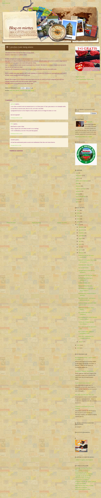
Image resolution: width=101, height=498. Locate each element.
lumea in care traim (81, 188)
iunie (80, 244)
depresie (17, 90)
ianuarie (81, 341)
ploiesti (78, 194)
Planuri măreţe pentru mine (85, 286)
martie (80, 250)
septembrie (82, 235)
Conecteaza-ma (6, 3)
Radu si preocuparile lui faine (82, 489)
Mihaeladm (89, 122)
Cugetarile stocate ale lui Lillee (83, 476)
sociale (77, 199)
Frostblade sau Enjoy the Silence (83, 468)
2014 (78, 219)
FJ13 (12, 124)
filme (77, 183)
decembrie (81, 227)
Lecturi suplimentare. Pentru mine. (85, 79)
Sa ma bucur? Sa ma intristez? (83, 383)
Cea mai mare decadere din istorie (87, 275)
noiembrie (81, 230)
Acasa (3, 1)
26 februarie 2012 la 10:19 (16, 133)
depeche (78, 178)
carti (77, 173)
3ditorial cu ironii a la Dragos (82, 477)
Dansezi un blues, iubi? (84, 283)
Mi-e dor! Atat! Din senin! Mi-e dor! (84, 394)
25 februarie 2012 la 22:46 (16, 117)
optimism (22, 90)
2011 (78, 345)
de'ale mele (12, 90)
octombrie (81, 233)
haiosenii (78, 186)
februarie (81, 252)
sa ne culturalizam (80, 196)
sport (77, 201)
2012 (78, 224)
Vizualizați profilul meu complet (83, 136)
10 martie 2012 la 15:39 (16, 145)
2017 (78, 210)
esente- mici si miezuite (82, 181)
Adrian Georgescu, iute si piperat (84, 459)
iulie (80, 241)
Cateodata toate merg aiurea (21, 47)
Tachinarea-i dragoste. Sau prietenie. (84, 371)
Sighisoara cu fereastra (81, 487)
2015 (78, 216)
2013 (78, 221)
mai (80, 247)
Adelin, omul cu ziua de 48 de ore (84, 474)
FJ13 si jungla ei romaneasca (82, 470)
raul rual (13, 104)
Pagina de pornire (36, 222)
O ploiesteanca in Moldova (82, 479)
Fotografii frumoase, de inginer (83, 481)
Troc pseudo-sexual (83, 267)
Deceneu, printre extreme (81, 472)
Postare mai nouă (11, 222)
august (80, 238)
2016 (78, 213)
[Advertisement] (20, 207)
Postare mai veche (62, 222)
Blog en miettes (21, 28)
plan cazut (27, 90)
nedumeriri (78, 191)
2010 (78, 348)
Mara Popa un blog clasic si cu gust (84, 485)
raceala (32, 90)
